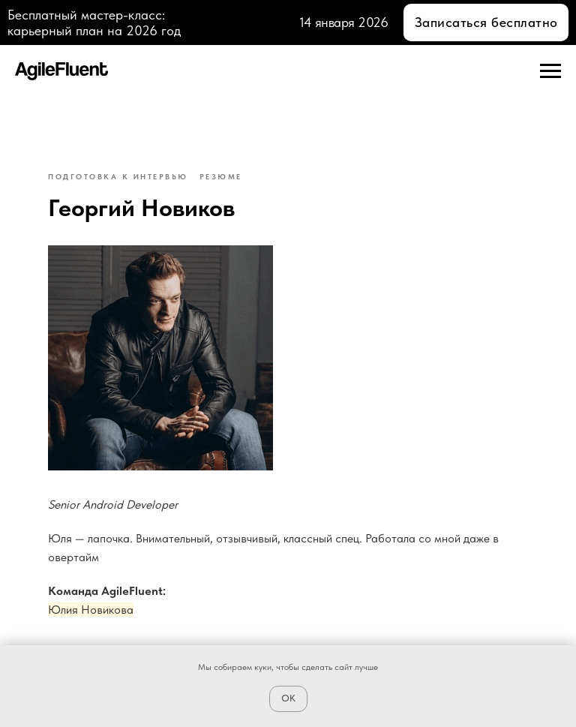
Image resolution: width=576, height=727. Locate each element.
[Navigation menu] (550, 71)
